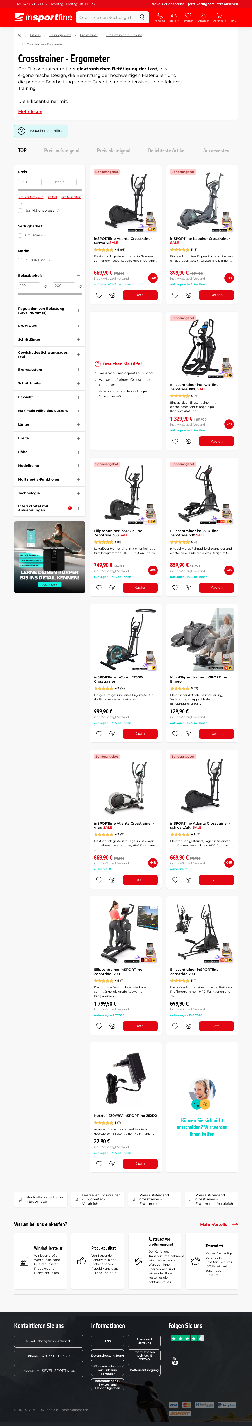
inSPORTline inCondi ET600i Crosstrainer (118, 679)
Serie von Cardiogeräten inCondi (126, 373)
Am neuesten (216, 150)
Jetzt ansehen (226, 4)
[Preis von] (30, 182)
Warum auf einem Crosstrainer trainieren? (125, 382)
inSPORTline (38, 260)
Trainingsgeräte (60, 35)
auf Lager (35, 235)
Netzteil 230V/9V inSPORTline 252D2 (125, 1115)
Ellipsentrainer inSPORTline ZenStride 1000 (194, 387)
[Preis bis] (65, 182)
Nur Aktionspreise (42, 210)
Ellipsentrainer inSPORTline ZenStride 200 (194, 971)
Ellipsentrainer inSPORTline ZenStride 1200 (118, 971)
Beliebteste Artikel (167, 150)
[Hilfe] (70, 508)
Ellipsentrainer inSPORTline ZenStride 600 (194, 533)
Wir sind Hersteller (48, 1248)
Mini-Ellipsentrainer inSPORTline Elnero (198, 679)
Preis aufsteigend (61, 150)
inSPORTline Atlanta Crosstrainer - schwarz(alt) (200, 825)
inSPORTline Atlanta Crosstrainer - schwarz (124, 240)
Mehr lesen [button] (30, 111)
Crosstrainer (89, 35)
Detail (140, 295)
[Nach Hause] (19, 35)
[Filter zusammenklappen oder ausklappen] (79, 172)
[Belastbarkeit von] (29, 285)
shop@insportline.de (49, 1341)
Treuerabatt (214, 1246)
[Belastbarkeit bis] (64, 285)
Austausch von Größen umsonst (161, 1242)
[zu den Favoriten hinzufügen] (99, 295)
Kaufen (217, 295)
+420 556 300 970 (49, 1356)
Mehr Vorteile (219, 1225)
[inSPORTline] (43, 17)
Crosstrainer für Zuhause (124, 35)
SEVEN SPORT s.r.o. (49, 1370)
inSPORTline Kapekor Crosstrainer (200, 240)
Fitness (35, 35)
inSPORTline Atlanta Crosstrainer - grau (124, 825)
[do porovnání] (112, 295)
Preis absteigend (113, 150)
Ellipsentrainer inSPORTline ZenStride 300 (118, 533)
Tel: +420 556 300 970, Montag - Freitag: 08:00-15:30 (57, 4)
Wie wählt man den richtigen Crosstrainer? (123, 393)
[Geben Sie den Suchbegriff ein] (106, 17)
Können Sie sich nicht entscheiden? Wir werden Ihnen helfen (202, 1127)
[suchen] (142, 17)
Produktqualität (103, 1248)
